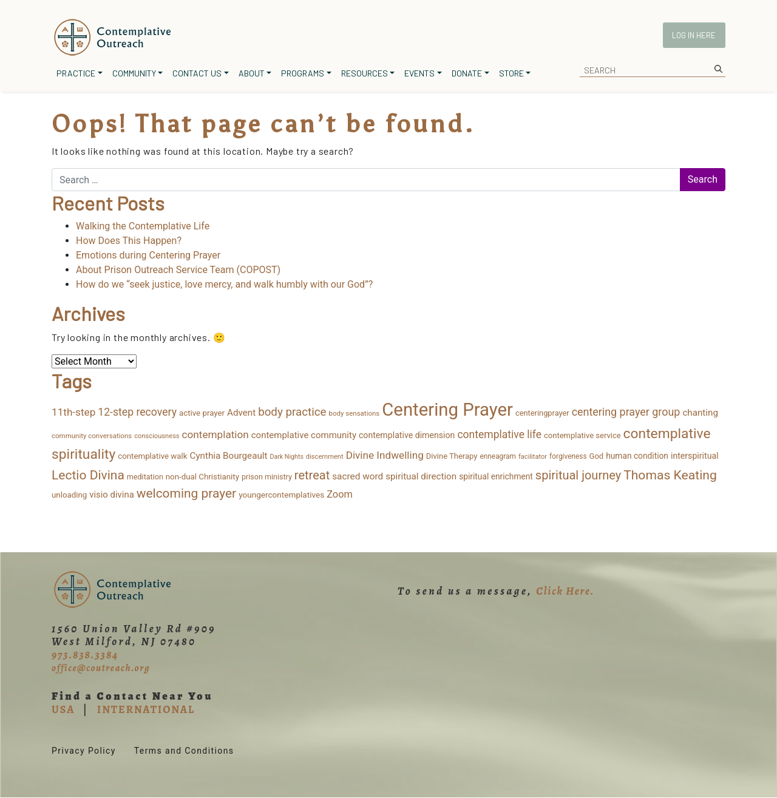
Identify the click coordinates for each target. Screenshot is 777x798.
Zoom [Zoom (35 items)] (340, 494)
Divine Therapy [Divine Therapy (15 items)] (452, 456)
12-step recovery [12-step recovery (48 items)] (137, 412)
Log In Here (694, 35)
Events (419, 73)
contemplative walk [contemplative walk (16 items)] (152, 456)
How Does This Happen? (129, 240)
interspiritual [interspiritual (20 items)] (695, 456)
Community (134, 73)
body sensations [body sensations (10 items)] (354, 413)
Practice (75, 73)
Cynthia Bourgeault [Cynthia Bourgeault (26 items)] (229, 455)
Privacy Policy (84, 751)
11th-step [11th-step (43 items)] (73, 412)
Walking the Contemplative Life (142, 226)
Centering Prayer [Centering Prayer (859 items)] (447, 409)
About (252, 73)
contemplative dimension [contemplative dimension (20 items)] (407, 435)
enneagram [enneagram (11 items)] (498, 456)
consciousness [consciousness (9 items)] (156, 436)
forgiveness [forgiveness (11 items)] (567, 456)
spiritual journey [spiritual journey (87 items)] (578, 475)
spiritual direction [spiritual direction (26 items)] (420, 476)
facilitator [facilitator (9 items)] (532, 457)
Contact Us (197, 73)
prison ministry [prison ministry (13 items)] (267, 476)
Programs (302, 73)
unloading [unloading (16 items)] (69, 494)
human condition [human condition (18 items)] (637, 456)
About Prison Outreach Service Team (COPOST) (178, 270)
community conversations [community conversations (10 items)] (92, 435)
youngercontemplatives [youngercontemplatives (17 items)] (281, 494)
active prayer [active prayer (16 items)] (202, 413)
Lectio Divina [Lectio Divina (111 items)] (88, 474)
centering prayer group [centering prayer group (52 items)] (626, 411)
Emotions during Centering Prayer (148, 255)
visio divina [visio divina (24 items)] (111, 494)
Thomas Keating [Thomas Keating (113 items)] (670, 474)
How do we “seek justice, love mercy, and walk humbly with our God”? (224, 284)
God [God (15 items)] (596, 456)
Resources (364, 73)
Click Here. (565, 591)
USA (63, 709)
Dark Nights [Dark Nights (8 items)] (286, 457)
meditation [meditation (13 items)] (145, 476)
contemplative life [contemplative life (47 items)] (499, 434)
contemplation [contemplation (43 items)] (215, 434)
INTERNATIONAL (146, 709)
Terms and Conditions (184, 751)
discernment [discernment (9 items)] (325, 457)
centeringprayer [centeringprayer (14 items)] (542, 413)
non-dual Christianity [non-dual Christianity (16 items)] (202, 476)
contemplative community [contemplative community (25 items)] (303, 435)
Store (511, 73)
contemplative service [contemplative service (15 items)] (582, 435)
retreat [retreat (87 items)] (312, 475)
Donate (467, 73)
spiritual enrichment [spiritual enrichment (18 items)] (496, 476)
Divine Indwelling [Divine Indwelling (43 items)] (385, 455)
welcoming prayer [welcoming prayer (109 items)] (186, 493)
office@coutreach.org (101, 668)
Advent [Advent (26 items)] (241, 412)
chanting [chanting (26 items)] (700, 412)
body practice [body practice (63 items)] (292, 412)
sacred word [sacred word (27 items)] (357, 476)
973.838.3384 (85, 655)
